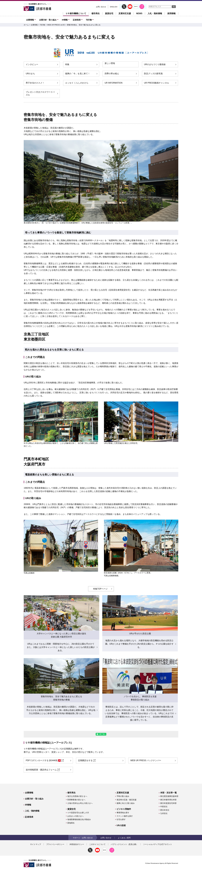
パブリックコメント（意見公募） (124, 844)
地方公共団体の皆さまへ (77, 796)
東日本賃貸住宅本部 (168, 803)
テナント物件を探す (125, 816)
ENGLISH (113, 7)
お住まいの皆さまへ (75, 816)
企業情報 (30, 20)
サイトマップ (35, 844)
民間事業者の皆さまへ (76, 800)
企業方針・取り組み (48, 20)
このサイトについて (97, 844)
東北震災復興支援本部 (169, 796)
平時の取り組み (123, 796)
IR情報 (65, 20)
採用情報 (171, 13)
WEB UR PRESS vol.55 (56, 25)
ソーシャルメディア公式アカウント (157, 844)
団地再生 (71, 823)
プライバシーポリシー (55, 844)
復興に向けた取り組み (126, 803)
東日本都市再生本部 (168, 800)
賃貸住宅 (109, 13)
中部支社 (163, 806)
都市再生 (95, 13)
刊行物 (89, 20)
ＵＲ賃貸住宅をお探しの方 (78, 813)
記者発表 (77, 20)
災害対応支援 (125, 13)
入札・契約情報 (155, 13)
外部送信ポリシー (77, 844)
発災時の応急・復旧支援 (126, 800)
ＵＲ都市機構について (76, 13)
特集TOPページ (100, 589)
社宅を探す (121, 819)
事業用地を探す (123, 813)
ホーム (26, 25)
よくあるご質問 (124, 838)
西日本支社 (164, 810)
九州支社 (163, 813)
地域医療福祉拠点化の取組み (79, 819)
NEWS (139, 13)
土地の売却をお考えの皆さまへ (80, 803)
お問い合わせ (101, 7)
